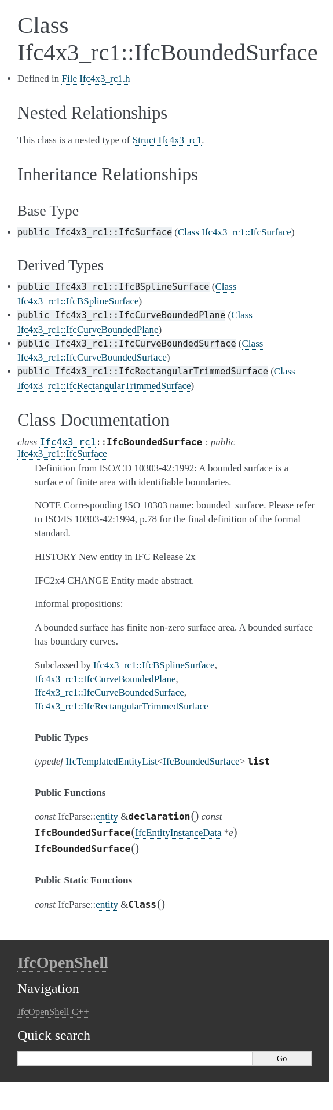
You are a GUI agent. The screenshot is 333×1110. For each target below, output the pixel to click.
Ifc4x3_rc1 (67, 441)
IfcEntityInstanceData (178, 832)
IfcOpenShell (62, 962)
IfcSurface (86, 453)
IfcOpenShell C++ (53, 1011)
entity (107, 816)
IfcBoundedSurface (201, 761)
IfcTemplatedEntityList (111, 761)
